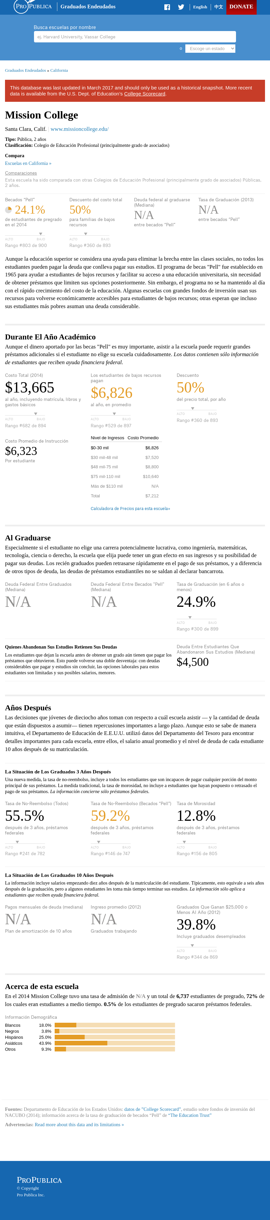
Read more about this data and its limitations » (79, 1124)
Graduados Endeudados (88, 6)
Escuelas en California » (28, 163)
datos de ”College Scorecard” (152, 1109)
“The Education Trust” (190, 1115)
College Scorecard (144, 93)
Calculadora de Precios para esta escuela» (130, 509)
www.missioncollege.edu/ (80, 129)
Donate (241, 6)
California (59, 70)
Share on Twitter (181, 8)
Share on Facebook (168, 8)
